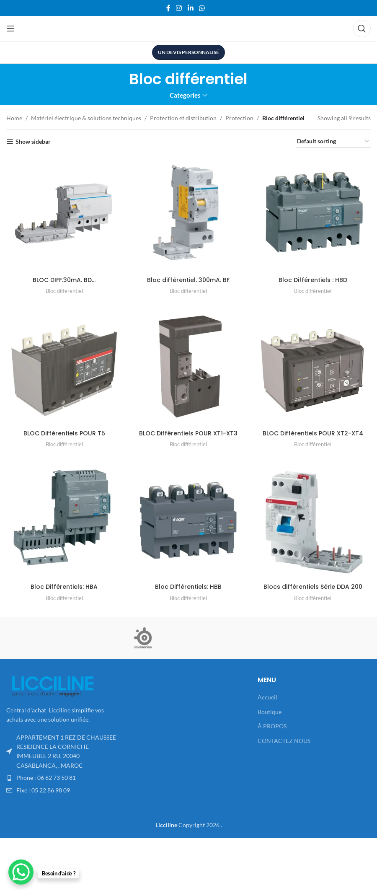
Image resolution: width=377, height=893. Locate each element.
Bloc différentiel (64, 290)
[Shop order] (333, 142)
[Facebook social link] (168, 8)
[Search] (362, 28)
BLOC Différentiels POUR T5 (64, 433)
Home (14, 118)
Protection (239, 118)
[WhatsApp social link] (201, 8)
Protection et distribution (183, 118)
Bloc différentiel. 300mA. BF (188, 280)
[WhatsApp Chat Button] (21, 872)
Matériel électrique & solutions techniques (86, 118)
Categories (185, 95)
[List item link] (62, 777)
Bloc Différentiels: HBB (188, 586)
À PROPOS (272, 726)
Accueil (267, 697)
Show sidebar (33, 141)
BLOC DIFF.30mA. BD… (64, 280)
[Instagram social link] (179, 8)
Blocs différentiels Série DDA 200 (312, 586)
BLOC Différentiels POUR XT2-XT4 (313, 433)
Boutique (269, 711)
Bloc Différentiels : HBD (313, 280)
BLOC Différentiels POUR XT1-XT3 (188, 433)
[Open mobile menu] (10, 28)
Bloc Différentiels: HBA (64, 586)
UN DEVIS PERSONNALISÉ (188, 52)
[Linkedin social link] (190, 8)
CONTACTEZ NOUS (284, 740)
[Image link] (52, 685)
